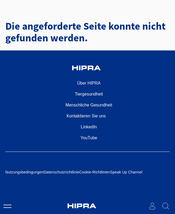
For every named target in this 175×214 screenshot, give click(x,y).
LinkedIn (89, 127)
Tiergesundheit (89, 94)
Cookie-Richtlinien (94, 172)
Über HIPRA (88, 83)
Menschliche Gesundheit (89, 105)
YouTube (88, 138)
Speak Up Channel (126, 172)
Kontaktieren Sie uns (86, 116)
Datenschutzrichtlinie (61, 172)
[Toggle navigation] (7, 206)
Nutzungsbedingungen (24, 172)
